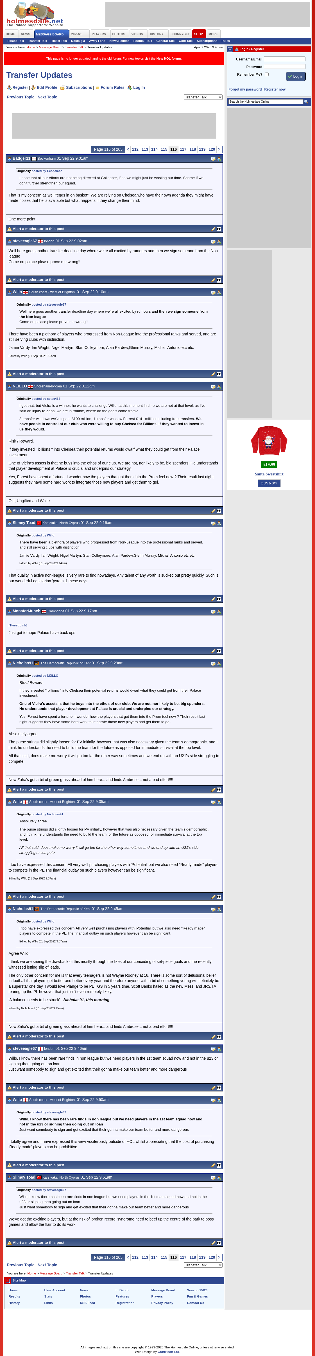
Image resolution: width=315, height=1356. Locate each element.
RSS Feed (87, 1303)
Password (254, 67)
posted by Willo (43, 535)
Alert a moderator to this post (38, 229)
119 (202, 149)
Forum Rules (112, 87)
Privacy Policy (162, 1303)
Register (20, 87)
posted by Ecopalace (47, 171)
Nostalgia (78, 40)
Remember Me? (249, 74)
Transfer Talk (37, 40)
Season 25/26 (197, 1290)
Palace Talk (16, 40)
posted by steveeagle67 (49, 304)
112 (135, 149)
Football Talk (142, 40)
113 (145, 149)
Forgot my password (245, 89)
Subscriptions (207, 40)
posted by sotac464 (46, 398)
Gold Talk (185, 40)
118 (192, 149)
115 (164, 149)
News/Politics (119, 40)
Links (48, 1303)
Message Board (50, 47)
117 (183, 149)
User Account (54, 1290)
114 (154, 149)
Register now (274, 89)
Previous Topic (21, 97)
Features (122, 1296)
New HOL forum (169, 58)
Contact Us (195, 1303)
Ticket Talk (59, 40)
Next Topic (47, 97)
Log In (139, 87)
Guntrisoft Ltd (168, 1351)
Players (157, 1296)
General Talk (165, 40)
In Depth (122, 1290)
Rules (225, 40)
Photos (85, 1296)
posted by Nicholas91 (47, 814)
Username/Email (249, 59)
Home (30, 47)
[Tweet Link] (18, 625)
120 (212, 149)
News (84, 1290)
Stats (48, 1296)
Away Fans (97, 40)
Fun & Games (197, 1296)
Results (15, 1296)
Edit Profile (47, 87)
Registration (125, 1303)
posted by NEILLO (45, 675)
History (14, 1303)
